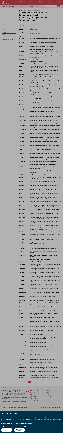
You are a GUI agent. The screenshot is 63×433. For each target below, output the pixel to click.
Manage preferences (5, 426)
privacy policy (7, 423)
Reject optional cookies (19, 430)
